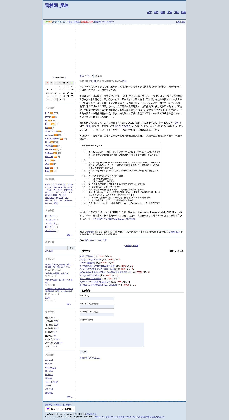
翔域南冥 (49, 393)
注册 (178, 22)
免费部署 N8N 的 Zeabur (104, 22)
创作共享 (91, 232)
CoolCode (49, 360)
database (49, 192)
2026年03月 (50, 220)
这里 (177, 122)
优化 (55, 200)
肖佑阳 (49, 190)
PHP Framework (52, 138)
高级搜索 (49, 251)
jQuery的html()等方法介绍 (90, 259)
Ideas (47, 160)
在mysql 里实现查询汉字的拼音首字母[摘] (97, 269)
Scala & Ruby (51, 131)
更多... (69, 235)
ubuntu (70, 184)
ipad (60, 200)
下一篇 (135, 246)
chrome (48, 200)
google (92, 240)
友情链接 (48, 405)
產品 (47, 164)
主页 (149, 12)
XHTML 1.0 (100, 417)
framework (58, 190)
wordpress (49, 198)
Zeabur (48, 385)
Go (46, 120)
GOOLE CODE (122, 126)
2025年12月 (50, 230)
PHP (47, 113)
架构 (56, 203)
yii (64, 184)
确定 (71, 248)
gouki (93, 81)
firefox (70, 187)
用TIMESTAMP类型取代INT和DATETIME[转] (99, 285)
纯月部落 (49, 371)
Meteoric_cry (50, 367)
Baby (47, 171)
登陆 (183, 22)
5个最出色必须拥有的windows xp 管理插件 (114, 219)
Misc (89, 75)
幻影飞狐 (49, 389)
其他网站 (67, 405)
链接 (183, 12)
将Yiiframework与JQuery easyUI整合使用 (97, 266)
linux (55, 187)
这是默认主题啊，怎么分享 (56, 273)
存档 (156, 12)
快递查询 (49, 378)
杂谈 (87, 240)
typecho (62, 195)
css (50, 203)
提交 (84, 352)
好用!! (47, 298)
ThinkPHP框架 (51, 382)
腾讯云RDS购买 (73, 22)
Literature (49, 157)
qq (57, 198)
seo (66, 198)
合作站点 (57, 405)
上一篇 (128, 246)
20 (51, 96)
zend (55, 195)
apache (48, 195)
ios (46, 203)
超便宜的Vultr (87, 22)
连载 (61, 198)
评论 (176, 12)
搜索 (163, 12)
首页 (82, 75)
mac (56, 192)
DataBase (49, 149)
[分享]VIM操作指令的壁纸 (90, 279)
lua (46, 128)
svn (70, 192)
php (53, 184)
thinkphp (63, 192)
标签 (169, 12)
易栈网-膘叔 (56, 5)
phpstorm (68, 190)
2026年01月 (50, 227)
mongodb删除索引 (87, 263)
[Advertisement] (114, 48)
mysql (99, 240)
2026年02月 (50, 223)
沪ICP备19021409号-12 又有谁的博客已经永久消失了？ (141, 417)
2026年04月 (50, 216)
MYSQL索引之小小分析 (90, 275)
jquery (59, 184)
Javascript (49, 135)
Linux (47, 142)
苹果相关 (49, 146)
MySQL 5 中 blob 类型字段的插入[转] (95, 282)
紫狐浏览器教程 (86, 256)
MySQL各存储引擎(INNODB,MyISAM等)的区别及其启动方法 (105, 272)
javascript (62, 187)
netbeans (68, 200)
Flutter (48, 124)
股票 (104, 240)
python (48, 117)
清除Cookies (111, 417)
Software (49, 153)
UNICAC (49, 364)
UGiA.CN (49, 375)
